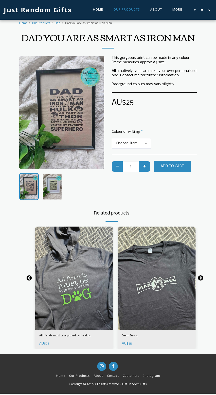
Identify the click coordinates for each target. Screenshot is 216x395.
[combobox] (131, 143)
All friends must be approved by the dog (73, 336)
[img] (74, 278)
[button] (195, 9)
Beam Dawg (132, 336)
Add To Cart (172, 166)
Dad (57, 23)
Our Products (41, 23)
